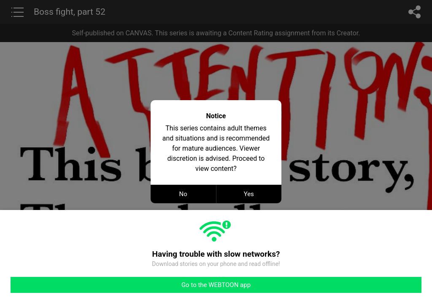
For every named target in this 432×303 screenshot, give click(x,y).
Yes (249, 194)
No (183, 194)
